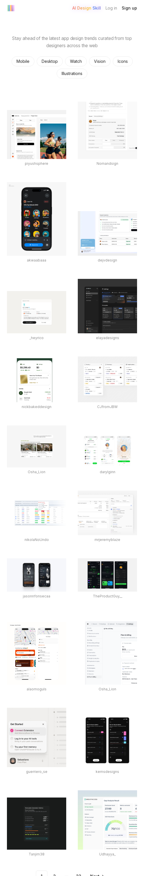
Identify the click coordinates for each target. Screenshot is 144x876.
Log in (111, 8)
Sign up (129, 8)
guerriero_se (36, 771)
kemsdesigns (107, 771)
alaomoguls (37, 689)
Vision (100, 61)
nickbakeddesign (36, 407)
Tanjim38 (37, 854)
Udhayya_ (107, 854)
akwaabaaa (36, 260)
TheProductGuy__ (107, 596)
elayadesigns (107, 338)
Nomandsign (107, 163)
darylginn (107, 472)
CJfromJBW (107, 407)
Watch (76, 61)
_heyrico (36, 338)
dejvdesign (107, 260)
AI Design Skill (86, 8)
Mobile (22, 61)
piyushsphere (36, 163)
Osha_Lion (36, 472)
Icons (123, 61)
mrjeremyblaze (107, 539)
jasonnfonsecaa (36, 596)
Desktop (50, 61)
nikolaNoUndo (37, 539)
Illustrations (72, 73)
